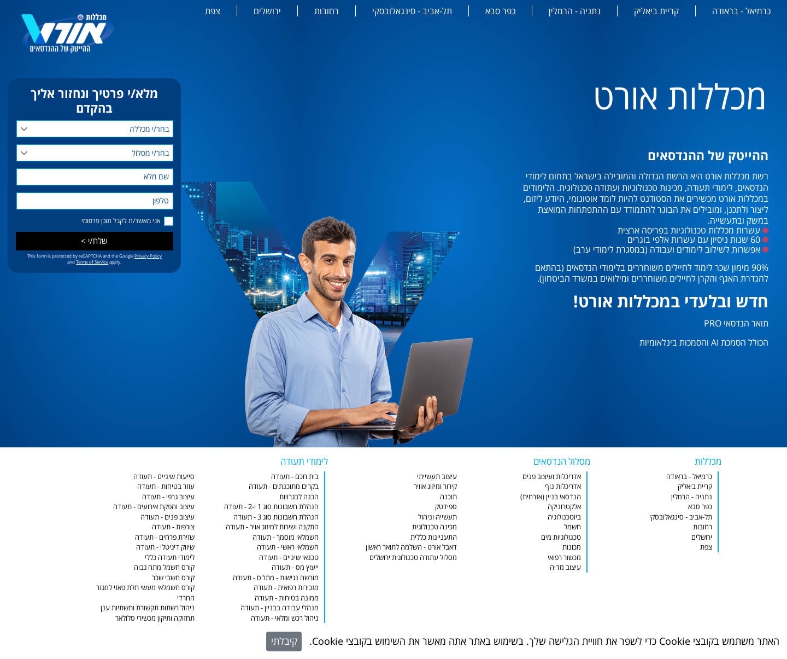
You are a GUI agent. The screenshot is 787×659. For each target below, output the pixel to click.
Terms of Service (92, 262)
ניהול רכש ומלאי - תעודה (285, 618)
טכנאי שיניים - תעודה (289, 557)
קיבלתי (284, 641)
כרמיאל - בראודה (741, 10)
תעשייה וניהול (437, 517)
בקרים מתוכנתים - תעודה (284, 486)
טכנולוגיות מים (561, 537)
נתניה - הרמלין (575, 10)
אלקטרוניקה (564, 506)
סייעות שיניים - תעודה (164, 476)
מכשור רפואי (564, 557)
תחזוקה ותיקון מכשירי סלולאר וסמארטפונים (155, 623)
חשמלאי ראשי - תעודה (288, 547)
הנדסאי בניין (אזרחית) (550, 496)
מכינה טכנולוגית (434, 527)
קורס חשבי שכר (173, 577)
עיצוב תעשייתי (437, 476)
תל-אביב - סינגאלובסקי (412, 10)
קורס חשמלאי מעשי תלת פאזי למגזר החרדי (145, 592)
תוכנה (448, 496)
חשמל (572, 527)
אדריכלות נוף (563, 486)
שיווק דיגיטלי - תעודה (165, 547)
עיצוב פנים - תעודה (167, 517)
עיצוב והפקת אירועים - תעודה (154, 506)
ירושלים (267, 10)
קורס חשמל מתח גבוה (164, 567)
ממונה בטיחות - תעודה (287, 598)
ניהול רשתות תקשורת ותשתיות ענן (148, 608)
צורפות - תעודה (173, 527)
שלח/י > (94, 240)
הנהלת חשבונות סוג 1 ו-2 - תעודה (271, 506)
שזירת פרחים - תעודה (165, 537)
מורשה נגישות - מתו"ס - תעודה (276, 577)
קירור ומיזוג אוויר (435, 486)
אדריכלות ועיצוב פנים (551, 476)
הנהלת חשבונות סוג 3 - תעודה (276, 517)
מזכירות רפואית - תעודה (286, 587)
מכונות (571, 547)
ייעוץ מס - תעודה (295, 567)
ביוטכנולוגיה (564, 517)
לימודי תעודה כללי (170, 557)
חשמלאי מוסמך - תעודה (285, 537)
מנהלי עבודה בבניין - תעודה (279, 608)
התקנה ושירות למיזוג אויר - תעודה (272, 527)
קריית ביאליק (656, 10)
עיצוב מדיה (565, 567)
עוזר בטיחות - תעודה (166, 486)
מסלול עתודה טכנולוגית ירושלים (413, 557)
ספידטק (446, 506)
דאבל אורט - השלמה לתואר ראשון (411, 547)
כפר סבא (500, 10)
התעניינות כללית (433, 537)
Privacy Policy (148, 256)
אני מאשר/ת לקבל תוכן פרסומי (121, 221)
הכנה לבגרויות (299, 496)
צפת (212, 10)
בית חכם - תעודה (295, 476)
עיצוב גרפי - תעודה (168, 496)
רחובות (326, 10)
